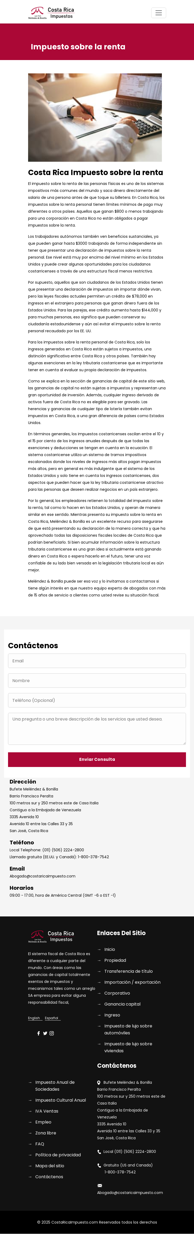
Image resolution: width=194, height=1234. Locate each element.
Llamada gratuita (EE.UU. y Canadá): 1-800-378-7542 (59, 857)
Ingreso (112, 1015)
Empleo (43, 1122)
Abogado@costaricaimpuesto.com (42, 876)
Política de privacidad (58, 1155)
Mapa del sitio (49, 1166)
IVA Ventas (46, 1111)
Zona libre (45, 1133)
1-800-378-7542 (116, 1172)
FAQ (39, 1144)
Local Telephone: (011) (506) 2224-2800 (47, 850)
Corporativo (117, 993)
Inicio (109, 950)
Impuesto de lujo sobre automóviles (128, 1029)
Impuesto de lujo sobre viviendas (128, 1047)
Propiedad (115, 961)
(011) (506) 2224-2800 (135, 1151)
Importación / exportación (132, 982)
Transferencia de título (128, 971)
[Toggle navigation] (158, 12)
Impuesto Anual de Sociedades (55, 1086)
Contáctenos (49, 1177)
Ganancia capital (122, 1004)
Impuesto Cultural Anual (60, 1100)
